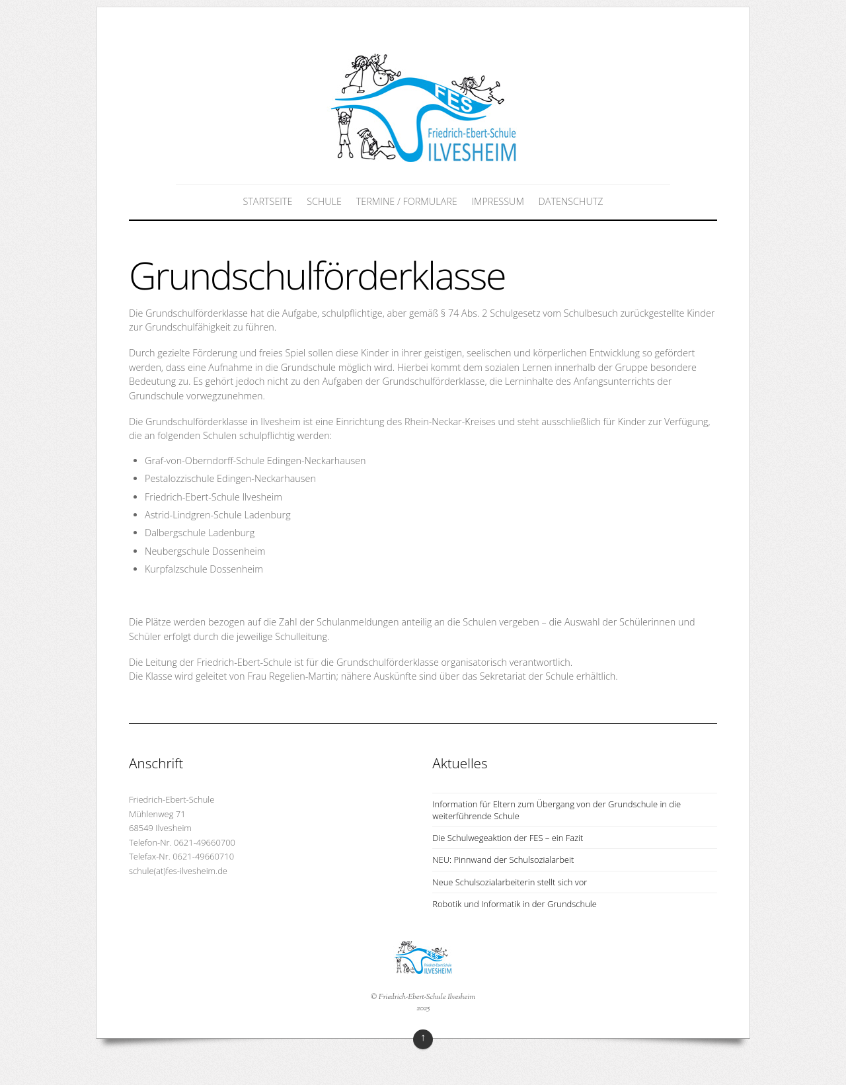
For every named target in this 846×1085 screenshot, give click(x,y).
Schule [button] (324, 201)
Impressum (497, 201)
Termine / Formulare (406, 201)
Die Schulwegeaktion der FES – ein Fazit (507, 838)
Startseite (267, 201)
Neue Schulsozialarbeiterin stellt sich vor (509, 882)
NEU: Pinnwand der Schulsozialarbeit (503, 859)
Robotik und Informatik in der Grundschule (514, 904)
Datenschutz (571, 201)
